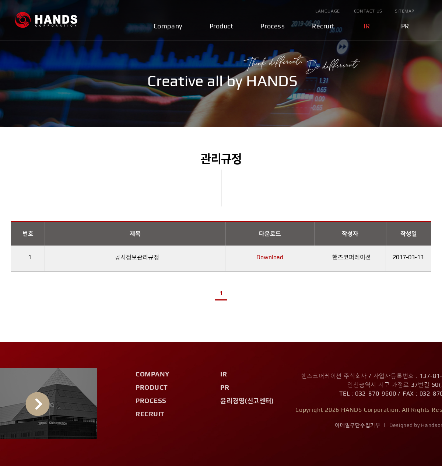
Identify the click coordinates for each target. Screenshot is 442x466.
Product (222, 26)
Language (327, 11)
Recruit (323, 26)
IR (367, 26)
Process (272, 26)
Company (168, 26)
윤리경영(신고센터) (247, 401)
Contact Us (368, 11)
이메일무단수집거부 (357, 425)
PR (405, 26)
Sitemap (404, 11)
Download (269, 257)
